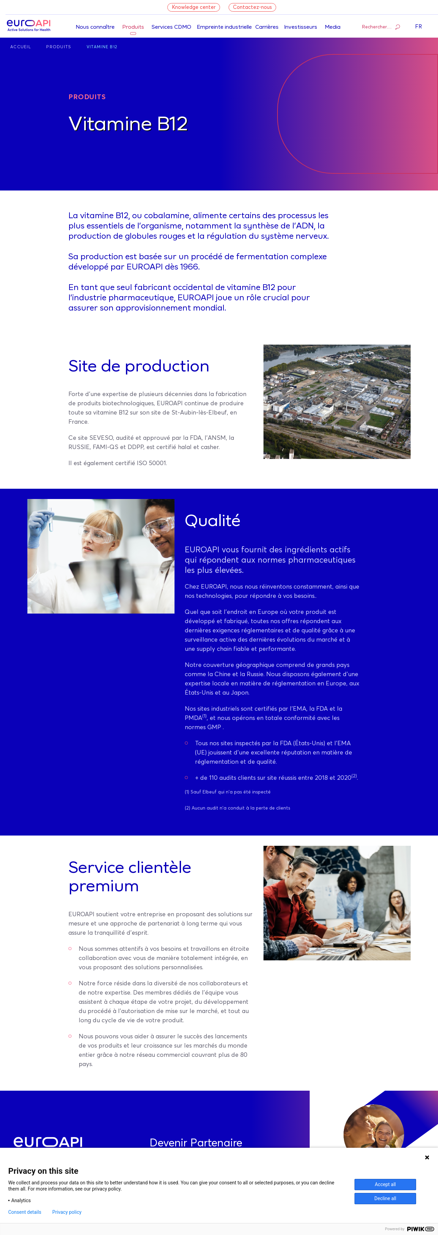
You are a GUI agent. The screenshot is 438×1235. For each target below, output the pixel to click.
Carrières (267, 27)
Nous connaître (95, 27)
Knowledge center (194, 7)
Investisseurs (300, 27)
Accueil (20, 47)
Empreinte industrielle (224, 27)
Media (332, 27)
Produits (133, 27)
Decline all (385, 1198)
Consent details (24, 1212)
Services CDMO (171, 27)
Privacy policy (66, 1212)
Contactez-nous (252, 7)
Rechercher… (381, 26)
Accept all (385, 1184)
